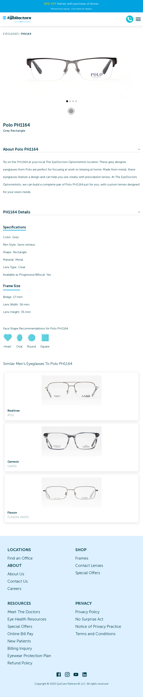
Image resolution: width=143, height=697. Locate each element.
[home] (16, 19)
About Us (15, 574)
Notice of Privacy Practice (98, 626)
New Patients (19, 641)
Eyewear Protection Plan (29, 655)
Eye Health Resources (26, 619)
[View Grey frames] (71, 111)
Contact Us (17, 581)
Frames (81, 558)
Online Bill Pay (20, 633)
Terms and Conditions (95, 633)
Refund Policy (19, 663)
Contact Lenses (89, 565)
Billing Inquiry (19, 648)
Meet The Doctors (23, 611)
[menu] (138, 19)
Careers (14, 588)
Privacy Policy (87, 611)
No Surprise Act (89, 619)
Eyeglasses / (12, 33)
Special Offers (87, 572)
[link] (71, 396)
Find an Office (20, 558)
